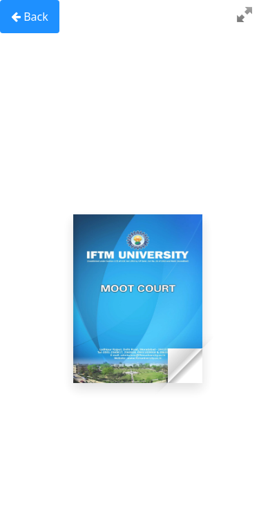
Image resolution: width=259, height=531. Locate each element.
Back (29, 16)
